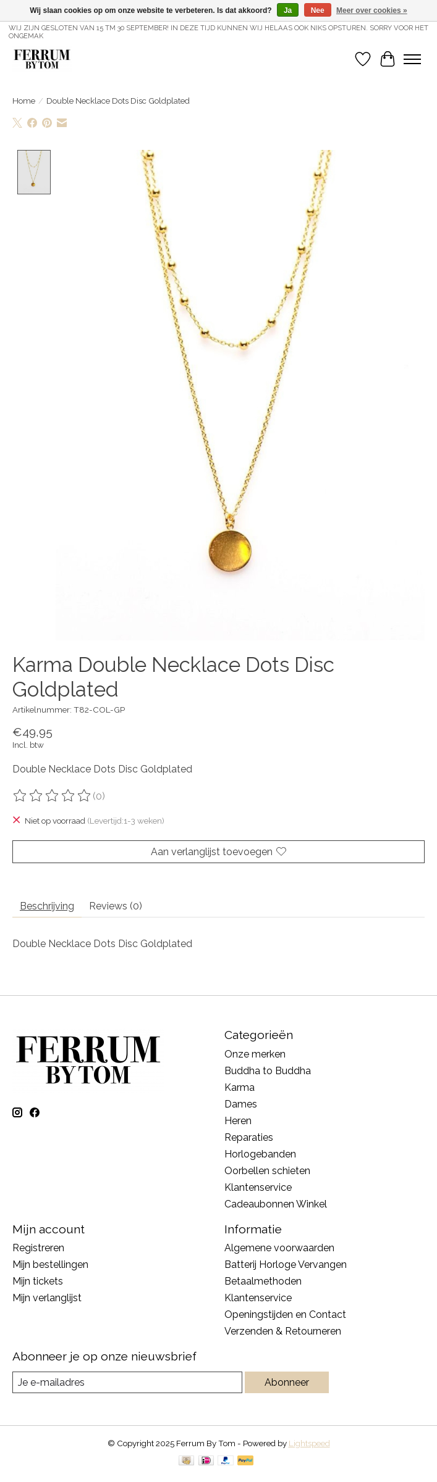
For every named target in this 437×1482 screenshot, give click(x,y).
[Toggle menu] (412, 59)
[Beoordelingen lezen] (52, 796)
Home (23, 101)
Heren (238, 1120)
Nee (318, 10)
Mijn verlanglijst (47, 1298)
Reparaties (248, 1137)
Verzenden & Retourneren (282, 1331)
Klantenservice (258, 1187)
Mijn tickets (37, 1281)
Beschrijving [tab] (47, 905)
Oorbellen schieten (267, 1170)
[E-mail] (127, 1382)
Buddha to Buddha (267, 1070)
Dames (240, 1103)
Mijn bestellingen (50, 1264)
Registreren (38, 1248)
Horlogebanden (260, 1153)
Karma (239, 1087)
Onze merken (255, 1053)
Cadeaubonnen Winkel (275, 1203)
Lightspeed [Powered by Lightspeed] (309, 1442)
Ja (288, 10)
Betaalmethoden (263, 1281)
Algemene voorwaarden (279, 1248)
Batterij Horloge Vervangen (285, 1264)
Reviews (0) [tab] (115, 905)
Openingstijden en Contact (285, 1314)
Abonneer (287, 1382)
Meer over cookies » (371, 10)
